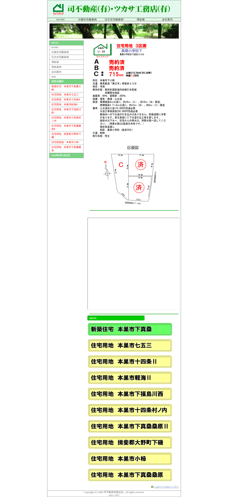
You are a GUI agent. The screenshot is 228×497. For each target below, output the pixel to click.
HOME (60, 19)
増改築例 (56, 67)
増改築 (141, 19)
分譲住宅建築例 (87, 19)
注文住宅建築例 (114, 19)
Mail (53, 76)
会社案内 (167, 19)
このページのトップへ (166, 487)
